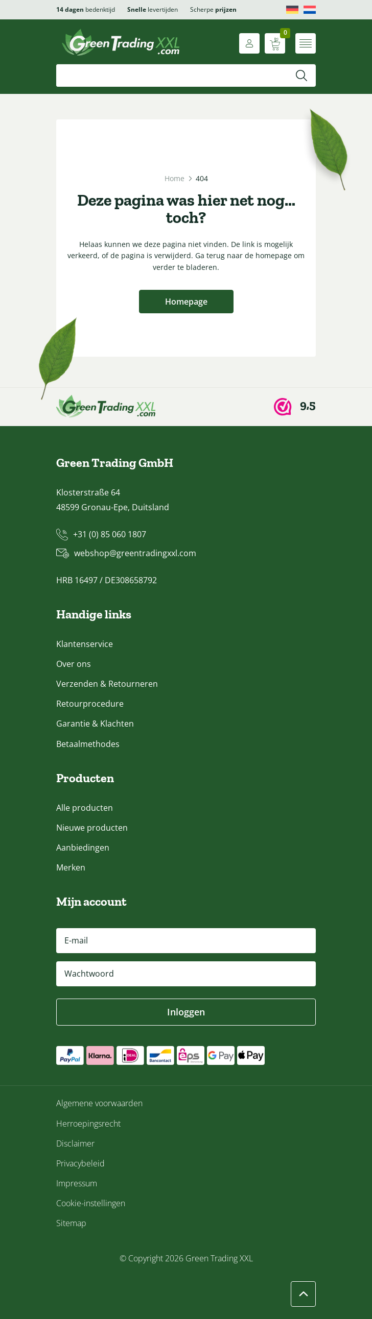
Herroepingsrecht (88, 1123)
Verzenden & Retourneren (107, 683)
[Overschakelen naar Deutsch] (292, 10)
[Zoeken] (301, 75)
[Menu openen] (305, 43)
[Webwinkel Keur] (295, 406)
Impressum (76, 1183)
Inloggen (186, 1012)
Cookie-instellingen (90, 1203)
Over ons (73, 663)
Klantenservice (84, 644)
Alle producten (84, 807)
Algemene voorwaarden (99, 1103)
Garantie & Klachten (95, 723)
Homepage (186, 301)
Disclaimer (75, 1143)
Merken (70, 867)
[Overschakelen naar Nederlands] (310, 10)
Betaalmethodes (88, 744)
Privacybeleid (80, 1163)
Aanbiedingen (82, 847)
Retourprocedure (90, 703)
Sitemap (71, 1223)
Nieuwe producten (92, 827)
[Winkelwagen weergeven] (275, 43)
